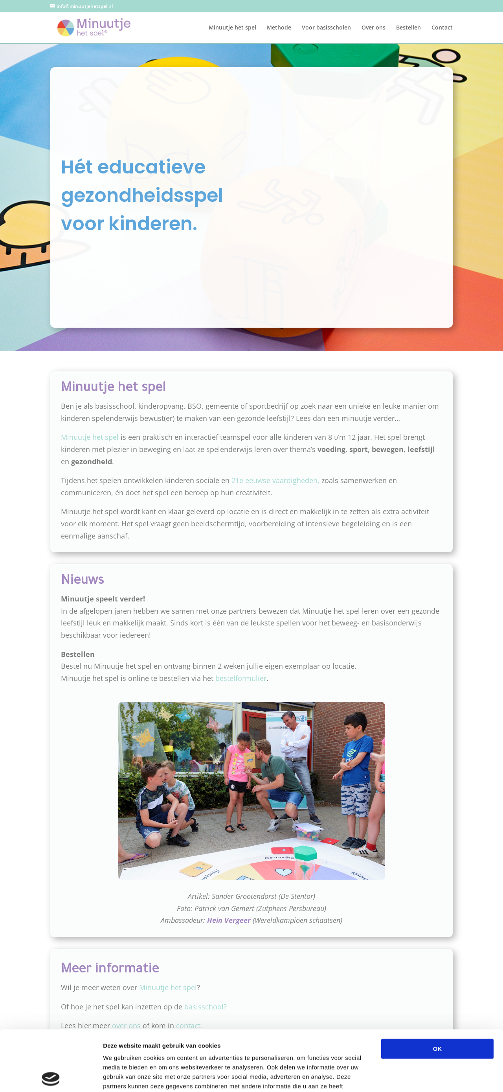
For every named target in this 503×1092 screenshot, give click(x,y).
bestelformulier (240, 678)
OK (437, 988)
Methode (279, 28)
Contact (442, 28)
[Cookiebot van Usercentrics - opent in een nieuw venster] (51, 1077)
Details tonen (424, 1076)
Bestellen (408, 28)
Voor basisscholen (326, 28)
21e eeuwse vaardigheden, (276, 480)
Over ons (374, 28)
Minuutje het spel (232, 28)
